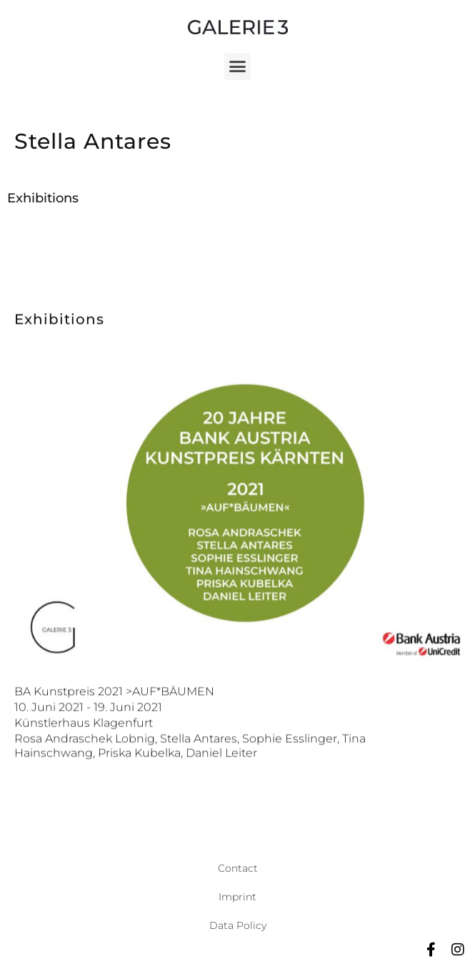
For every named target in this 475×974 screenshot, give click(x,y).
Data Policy (237, 925)
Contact (238, 868)
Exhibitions (43, 198)
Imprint (237, 896)
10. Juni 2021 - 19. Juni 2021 (88, 740)
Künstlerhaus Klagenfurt (83, 755)
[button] (237, 66)
